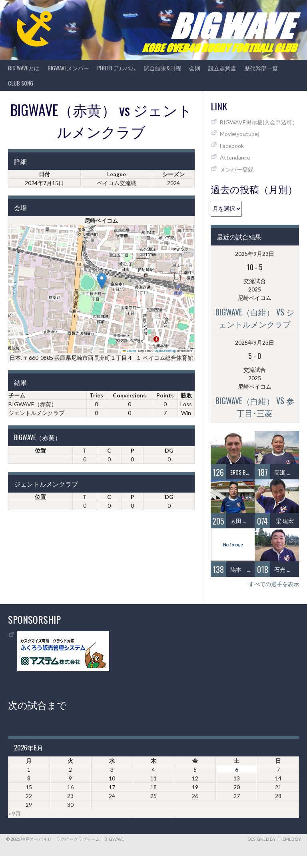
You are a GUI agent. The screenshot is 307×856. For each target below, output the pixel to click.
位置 (40, 450)
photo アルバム (116, 68)
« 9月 (14, 813)
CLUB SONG (20, 83)
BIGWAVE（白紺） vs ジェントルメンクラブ (254, 318)
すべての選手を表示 (274, 584)
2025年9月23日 (254, 253)
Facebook (232, 145)
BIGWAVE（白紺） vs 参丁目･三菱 (254, 407)
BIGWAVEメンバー (68, 68)
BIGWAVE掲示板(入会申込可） (259, 122)
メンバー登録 (236, 169)
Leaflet (129, 351)
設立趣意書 (222, 68)
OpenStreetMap (165, 351)
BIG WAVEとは (24, 68)
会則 (194, 68)
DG (169, 450)
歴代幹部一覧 (261, 68)
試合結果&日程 (162, 68)
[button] (102, 281)
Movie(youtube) (239, 133)
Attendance (235, 157)
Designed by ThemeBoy (274, 839)
